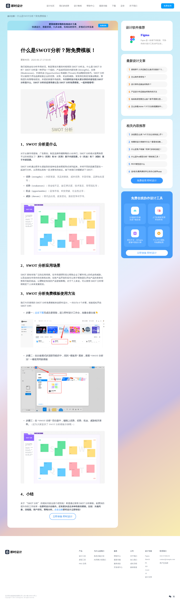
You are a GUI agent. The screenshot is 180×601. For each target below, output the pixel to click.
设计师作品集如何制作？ (141, 84)
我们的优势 (64, 6)
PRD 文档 (82, 564)
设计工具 (82, 556)
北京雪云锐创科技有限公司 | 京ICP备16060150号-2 (21, 596)
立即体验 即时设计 (62, 516)
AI (146, 573)
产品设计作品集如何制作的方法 (144, 92)
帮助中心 (90, 6)
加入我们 (133, 560)
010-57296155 (165, 556)
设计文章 (11, 16)
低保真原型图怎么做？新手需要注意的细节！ (147, 99)
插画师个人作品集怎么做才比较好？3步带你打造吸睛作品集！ (147, 70)
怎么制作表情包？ (138, 77)
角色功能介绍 (99, 556)
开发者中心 (118, 567)
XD (146, 566)
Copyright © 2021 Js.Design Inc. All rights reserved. (19, 597)
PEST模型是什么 (138, 164)
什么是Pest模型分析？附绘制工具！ (145, 157)
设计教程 (78, 6)
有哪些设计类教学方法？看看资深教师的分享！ (147, 142)
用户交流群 (164, 563)
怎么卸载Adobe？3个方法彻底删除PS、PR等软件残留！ (147, 106)
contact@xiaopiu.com (167, 559)
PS (146, 563)
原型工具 (82, 560)
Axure (147, 570)
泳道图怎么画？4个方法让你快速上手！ (147, 134)
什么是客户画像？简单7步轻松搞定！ (146, 149)
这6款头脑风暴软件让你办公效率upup (146, 171)
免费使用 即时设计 (147, 180)
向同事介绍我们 (100, 560)
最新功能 (103, 6)
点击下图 (39, 313)
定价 (123, 6)
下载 (114, 6)
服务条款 (117, 564)
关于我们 (133, 6)
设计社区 (51, 6)
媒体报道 (133, 567)
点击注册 (58, 509)
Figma (145, 35)
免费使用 (168, 6)
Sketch (147, 559)
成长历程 (133, 564)
